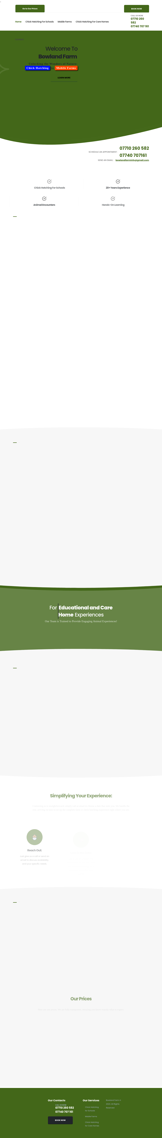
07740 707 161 (137, 26)
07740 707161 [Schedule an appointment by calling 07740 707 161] (134, 155)
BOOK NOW (136, 9)
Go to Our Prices (30, 8)
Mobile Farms (65, 21)
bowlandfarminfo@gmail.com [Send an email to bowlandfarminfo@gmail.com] (133, 160)
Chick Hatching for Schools (39, 21)
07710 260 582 (137, 19)
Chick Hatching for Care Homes (92, 21)
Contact (19, 39)
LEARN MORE (64, 79)
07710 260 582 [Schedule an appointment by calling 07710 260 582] (135, 148)
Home (18, 21)
